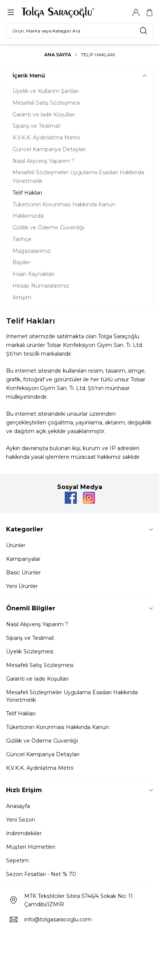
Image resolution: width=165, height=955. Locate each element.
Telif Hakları (27, 192)
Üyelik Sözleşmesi (29, 651)
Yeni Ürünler (22, 586)
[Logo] (58, 12)
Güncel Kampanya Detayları (49, 149)
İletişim (21, 297)
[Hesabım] (136, 12)
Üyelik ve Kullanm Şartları (45, 91)
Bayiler (21, 262)
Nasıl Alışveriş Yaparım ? (43, 161)
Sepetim (17, 860)
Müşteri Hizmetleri (30, 847)
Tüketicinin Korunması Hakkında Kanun (63, 204)
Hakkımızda (28, 215)
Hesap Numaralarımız (40, 285)
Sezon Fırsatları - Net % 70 (41, 874)
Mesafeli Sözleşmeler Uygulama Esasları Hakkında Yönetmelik (78, 176)
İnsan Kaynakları (33, 274)
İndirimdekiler (24, 833)
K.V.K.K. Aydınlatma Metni (46, 137)
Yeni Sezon (20, 819)
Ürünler (15, 545)
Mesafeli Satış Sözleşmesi (46, 102)
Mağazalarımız (31, 251)
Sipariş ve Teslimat (36, 125)
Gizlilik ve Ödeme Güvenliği (48, 227)
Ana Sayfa (57, 54)
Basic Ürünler (23, 572)
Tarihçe (21, 239)
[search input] (79, 30)
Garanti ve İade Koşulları (43, 114)
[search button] (143, 30)
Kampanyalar (23, 559)
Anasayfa (18, 806)
